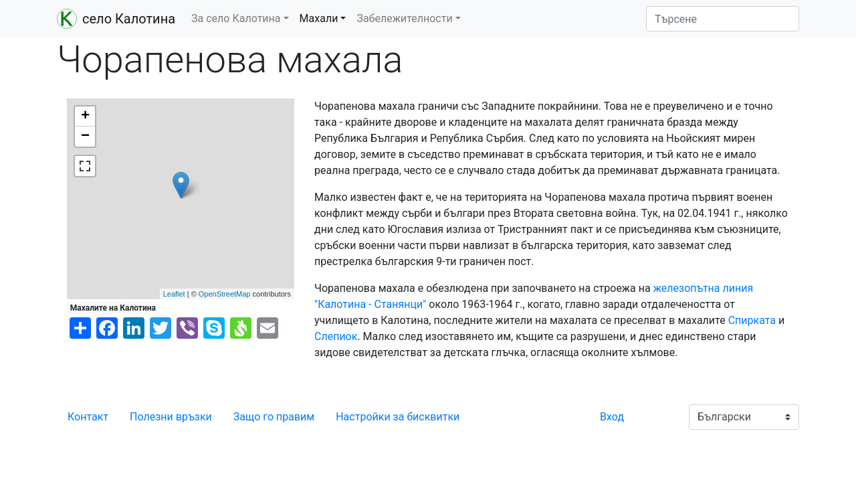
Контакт (88, 416)
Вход (612, 416)
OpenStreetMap (225, 294)
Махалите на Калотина (113, 308)
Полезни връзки (171, 416)
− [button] (85, 137)
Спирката (752, 320)
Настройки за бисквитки (397, 416)
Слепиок (335, 336)
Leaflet (174, 294)
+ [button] (85, 116)
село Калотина (116, 19)
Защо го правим (273, 416)
